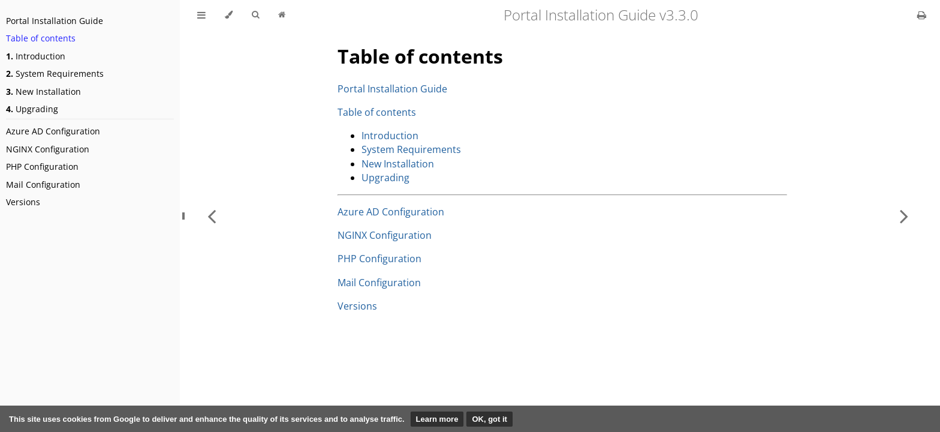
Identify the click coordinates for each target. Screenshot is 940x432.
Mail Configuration (43, 184)
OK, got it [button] (489, 419)
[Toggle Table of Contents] (201, 15)
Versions (23, 202)
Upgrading (32, 109)
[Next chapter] (904, 216)
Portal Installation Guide (54, 20)
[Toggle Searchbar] (255, 15)
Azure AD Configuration (53, 131)
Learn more (437, 419)
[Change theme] (228, 15)
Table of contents (41, 38)
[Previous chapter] (212, 216)
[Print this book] (921, 15)
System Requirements (55, 73)
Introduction (35, 56)
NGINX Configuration (47, 149)
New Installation (43, 91)
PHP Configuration (42, 166)
